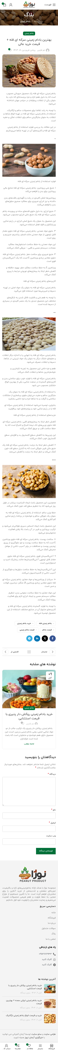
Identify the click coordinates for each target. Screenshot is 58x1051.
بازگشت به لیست (29, 652)
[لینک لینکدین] (37, 638)
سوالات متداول (49, 928)
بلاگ (54, 933)
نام (53, 810)
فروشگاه (52, 917)
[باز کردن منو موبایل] (50, 5)
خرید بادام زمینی (24, 623)
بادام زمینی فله (45, 623)
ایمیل (52, 822)
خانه (36, 21)
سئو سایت (36, 1034)
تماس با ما (51, 939)
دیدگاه (52, 774)
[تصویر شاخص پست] (50, 989)
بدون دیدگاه (25, 993)
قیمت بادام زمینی (27, 630)
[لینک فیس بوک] (52, 638)
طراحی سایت (50, 1034)
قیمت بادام (47, 630)
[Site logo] (29, 4)
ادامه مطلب (29, 744)
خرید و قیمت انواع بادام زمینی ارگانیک (24, 1015)
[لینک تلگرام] (29, 638)
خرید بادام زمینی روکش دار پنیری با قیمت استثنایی (29, 716)
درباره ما (52, 923)
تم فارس (41, 50)
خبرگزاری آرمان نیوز (34, 1037)
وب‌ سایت (51, 835)
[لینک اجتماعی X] (45, 638)
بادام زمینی (25, 21)
